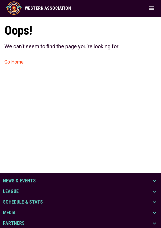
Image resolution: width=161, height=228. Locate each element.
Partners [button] (14, 223)
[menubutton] (151, 8)
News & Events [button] (19, 181)
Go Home (14, 62)
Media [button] (9, 212)
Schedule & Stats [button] (23, 202)
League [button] (11, 191)
